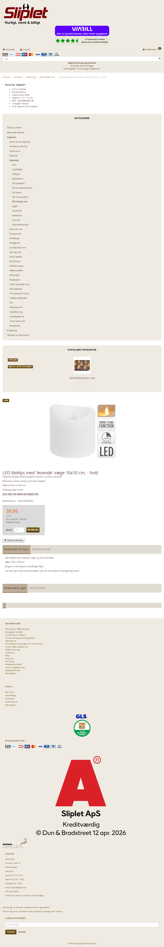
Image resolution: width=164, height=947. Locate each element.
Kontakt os (10, 652)
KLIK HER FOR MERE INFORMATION (20, 493)
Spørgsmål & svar (13, 669)
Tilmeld (11, 931)
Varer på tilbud (37, 587)
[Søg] (160, 58)
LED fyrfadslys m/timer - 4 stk (82, 377)
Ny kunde (9, 658)
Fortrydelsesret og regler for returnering (23, 643)
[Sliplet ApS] (26, 13)
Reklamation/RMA (13, 664)
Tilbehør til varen (41, 548)
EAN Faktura (10, 640)
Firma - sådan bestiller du (16, 646)
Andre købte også (15, 587)
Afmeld (22, 931)
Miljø (7, 655)
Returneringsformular (15, 667)
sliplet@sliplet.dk (25, 100)
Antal (9, 529)
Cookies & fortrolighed (15, 634)
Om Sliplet (10, 661)
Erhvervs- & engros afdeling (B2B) (20, 637)
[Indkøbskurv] (152, 49)
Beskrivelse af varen (16, 548)
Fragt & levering (12, 649)
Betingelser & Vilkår (14, 631)
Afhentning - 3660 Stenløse (17, 628)
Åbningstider (11, 673)
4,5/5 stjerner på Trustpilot (24, 105)
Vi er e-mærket (19, 88)
